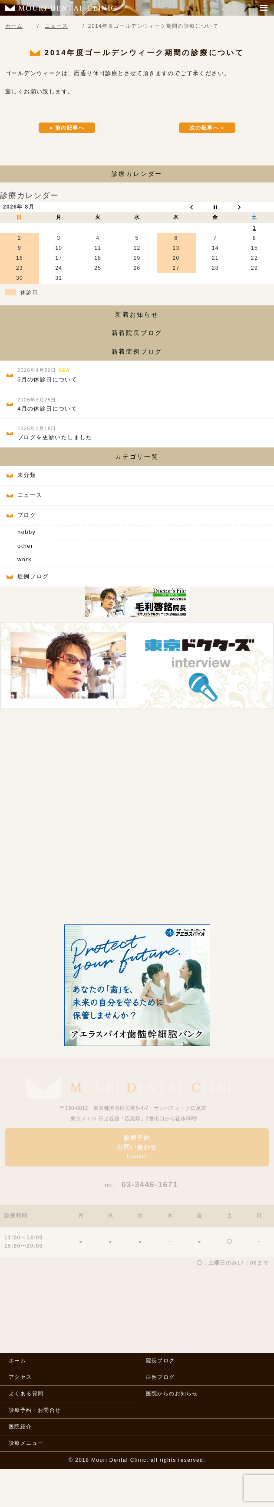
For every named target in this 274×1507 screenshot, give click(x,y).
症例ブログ (33, 576)
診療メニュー (26, 1443)
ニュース (30, 495)
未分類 (26, 475)
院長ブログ (160, 1361)
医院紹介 (20, 1427)
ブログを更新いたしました (54, 433)
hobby (26, 532)
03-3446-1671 (141, 1184)
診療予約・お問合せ (35, 1410)
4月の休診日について (47, 404)
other (25, 546)
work (24, 559)
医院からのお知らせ (172, 1394)
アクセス (20, 1377)
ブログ (26, 515)
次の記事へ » (207, 128)
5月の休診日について (47, 375)
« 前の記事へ (67, 128)
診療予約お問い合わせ (137, 1146)
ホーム (17, 1361)
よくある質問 (26, 1394)
